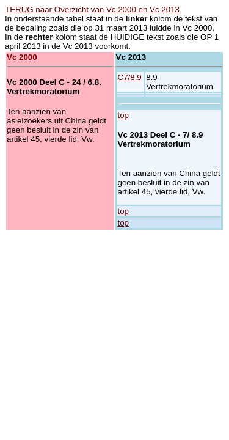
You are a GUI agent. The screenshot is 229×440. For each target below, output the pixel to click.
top (123, 115)
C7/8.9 (130, 77)
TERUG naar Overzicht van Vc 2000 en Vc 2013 (92, 9)
